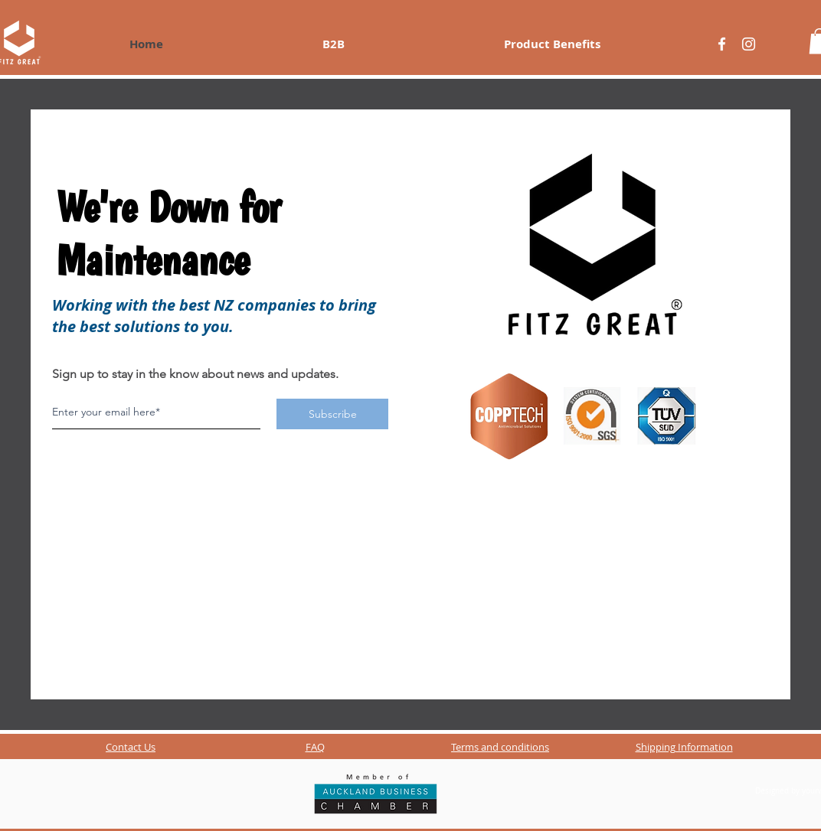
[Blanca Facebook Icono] (722, 44)
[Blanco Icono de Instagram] (748, 44)
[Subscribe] (332, 414)
